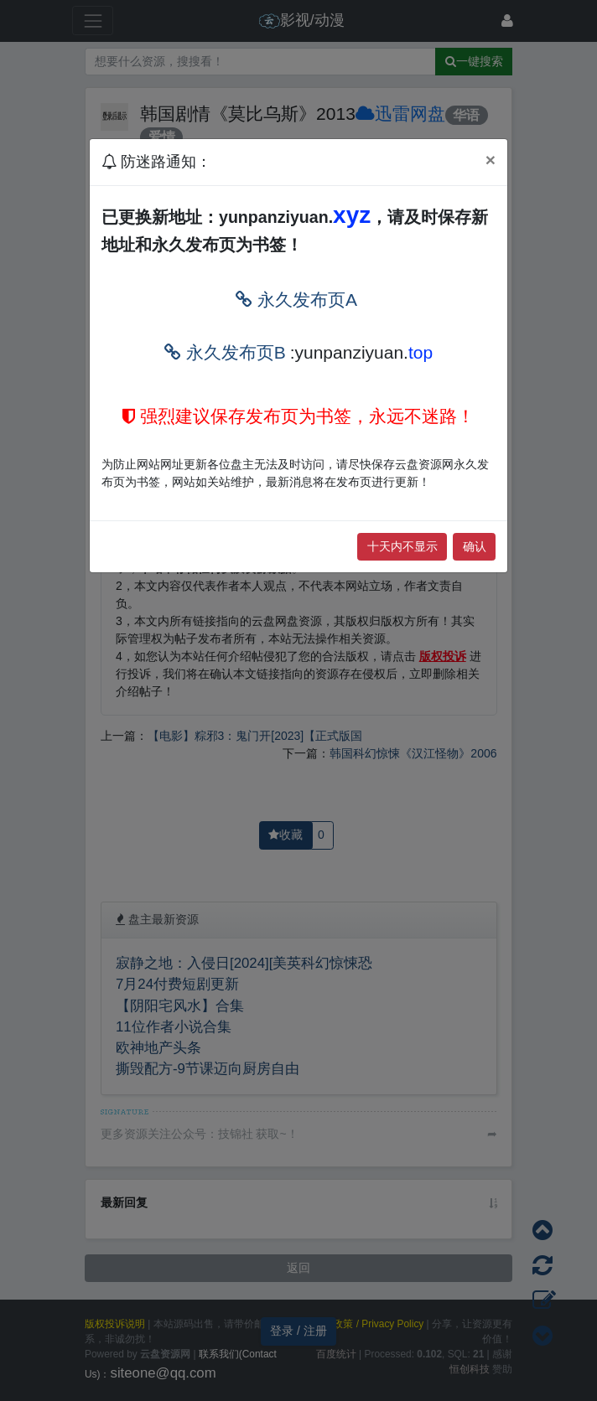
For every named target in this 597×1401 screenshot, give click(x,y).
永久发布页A (296, 299)
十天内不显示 (402, 546)
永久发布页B (225, 352)
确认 (474, 546)
